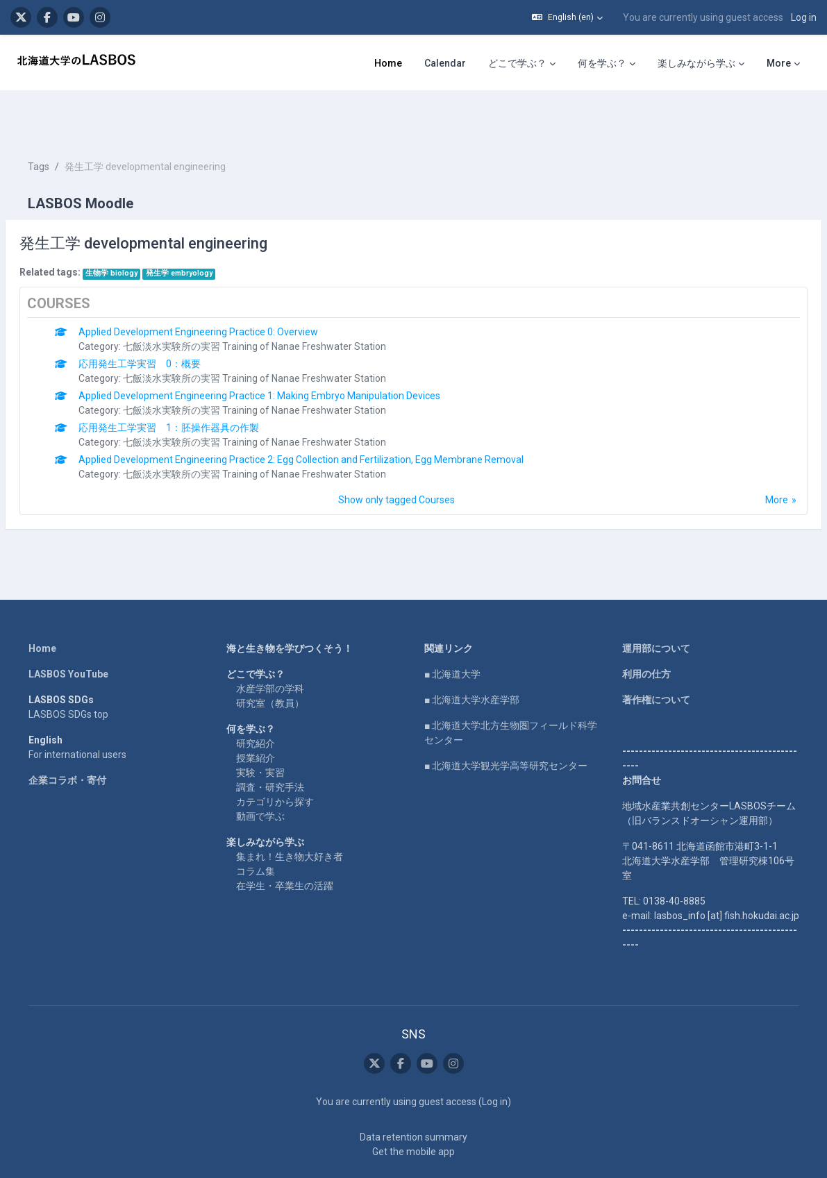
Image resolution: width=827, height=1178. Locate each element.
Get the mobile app (413, 1110)
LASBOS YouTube (68, 632)
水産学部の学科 (270, 647)
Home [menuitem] (388, 63)
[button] (567, 17)
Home (42, 606)
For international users (77, 712)
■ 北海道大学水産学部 (471, 658)
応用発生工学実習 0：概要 (173, 322)
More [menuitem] (779, 63)
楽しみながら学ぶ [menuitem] (696, 63)
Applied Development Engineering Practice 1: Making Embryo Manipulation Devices (293, 354)
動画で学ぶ (260, 774)
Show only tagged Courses (396, 458)
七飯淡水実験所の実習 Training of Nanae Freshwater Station (287, 304)
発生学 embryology (212, 231)
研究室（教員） (270, 661)
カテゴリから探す (275, 760)
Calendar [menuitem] (445, 63)
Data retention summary (413, 1095)
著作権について (656, 658)
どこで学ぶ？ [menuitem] (517, 63)
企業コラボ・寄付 (67, 738)
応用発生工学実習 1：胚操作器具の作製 (202, 386)
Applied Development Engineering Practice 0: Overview (231, 290)
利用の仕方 (646, 632)
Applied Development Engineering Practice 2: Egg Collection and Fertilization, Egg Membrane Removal (334, 417)
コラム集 (255, 829)
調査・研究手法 (270, 745)
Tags (72, 125)
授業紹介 (255, 716)
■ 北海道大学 (452, 632)
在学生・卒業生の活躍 (284, 844)
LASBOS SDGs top (68, 672)
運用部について (656, 606)
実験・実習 (260, 731)
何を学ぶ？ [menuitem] (602, 63)
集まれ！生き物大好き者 (289, 815)
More (743, 458)
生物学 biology (145, 231)
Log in (804, 17)
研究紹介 (255, 701)
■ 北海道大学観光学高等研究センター (505, 724)
